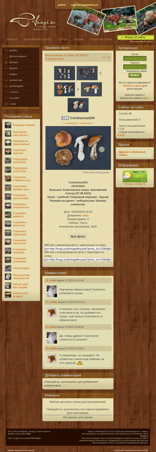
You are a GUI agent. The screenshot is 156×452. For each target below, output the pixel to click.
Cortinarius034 (54, 58)
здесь (145, 97)
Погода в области (135, 183)
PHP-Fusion (35, 438)
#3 (46, 326)
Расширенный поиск (141, 41)
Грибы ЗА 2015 (76, 55)
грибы (10, 50)
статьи (10, 92)
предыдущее (71, 123)
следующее (85, 123)
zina (53, 280)
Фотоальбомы (54, 55)
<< (104, 57)
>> (109, 57)
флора (10, 62)
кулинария (13, 86)
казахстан (12, 80)
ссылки (11, 98)
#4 (46, 348)
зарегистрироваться (84, 4)
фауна (10, 68)
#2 (46, 302)
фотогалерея (14, 56)
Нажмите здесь (132, 85)
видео (10, 74)
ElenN (121, 135)
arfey (86, 215)
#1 (46, 280)
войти (62, 4)
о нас (9, 104)
